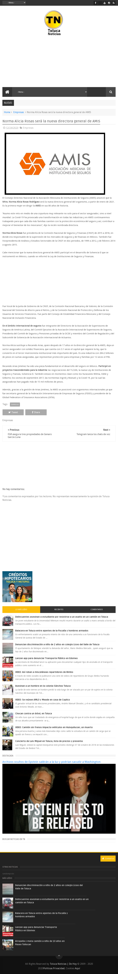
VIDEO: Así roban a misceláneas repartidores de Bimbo (44, 672)
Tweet (13, 412)
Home (7, 112)
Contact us (108, 858)
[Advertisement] (29, 62)
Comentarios (97, 609)
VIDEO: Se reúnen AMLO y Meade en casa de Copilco (42, 699)
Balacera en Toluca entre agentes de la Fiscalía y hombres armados (51, 630)
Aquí (77, 968)
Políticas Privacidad (54, 968)
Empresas (18, 112)
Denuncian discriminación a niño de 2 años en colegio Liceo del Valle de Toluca (57, 644)
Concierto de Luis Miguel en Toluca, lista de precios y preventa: (49, 741)
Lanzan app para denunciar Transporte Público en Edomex (46, 658)
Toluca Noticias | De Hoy (63, 963)
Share (36, 412)
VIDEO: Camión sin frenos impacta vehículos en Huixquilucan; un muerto (54, 727)
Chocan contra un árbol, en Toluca (33, 713)
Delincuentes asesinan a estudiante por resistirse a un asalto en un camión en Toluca (61, 617)
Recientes (58, 609)
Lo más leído (21, 609)
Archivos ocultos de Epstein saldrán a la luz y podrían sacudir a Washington (51, 761)
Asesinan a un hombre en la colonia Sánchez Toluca (43, 686)
